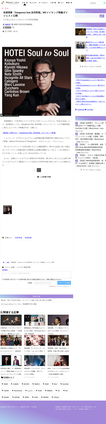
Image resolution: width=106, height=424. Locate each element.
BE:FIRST (25, 384)
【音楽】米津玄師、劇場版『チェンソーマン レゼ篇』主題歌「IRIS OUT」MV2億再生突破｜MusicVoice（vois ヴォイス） (89, 138)
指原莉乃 (36, 384)
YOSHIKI (5, 390)
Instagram (79, 109)
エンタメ (33, 2)
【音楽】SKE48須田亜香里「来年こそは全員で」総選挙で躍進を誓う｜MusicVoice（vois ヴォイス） (90, 163)
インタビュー (43, 2)
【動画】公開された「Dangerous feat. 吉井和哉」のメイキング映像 (29, 133)
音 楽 (24, 2)
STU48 (39, 390)
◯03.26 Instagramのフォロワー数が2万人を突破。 (90, 87)
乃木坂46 (14, 384)
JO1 (58, 390)
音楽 (8, 262)
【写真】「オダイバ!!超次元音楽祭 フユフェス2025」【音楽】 (89, 156)
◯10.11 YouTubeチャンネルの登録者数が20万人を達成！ (90, 97)
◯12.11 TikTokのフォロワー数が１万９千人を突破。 (90, 92)
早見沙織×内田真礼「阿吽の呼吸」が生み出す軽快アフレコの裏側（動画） (95, 57)
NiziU (54, 384)
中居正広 (55, 397)
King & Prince (17, 390)
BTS (65, 390)
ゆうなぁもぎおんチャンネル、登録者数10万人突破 (18, 304)
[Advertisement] (36, 39)
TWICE (35, 397)
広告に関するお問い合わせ (63, 409)
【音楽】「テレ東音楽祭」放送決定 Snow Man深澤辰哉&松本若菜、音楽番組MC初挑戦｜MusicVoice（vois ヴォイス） (89, 148)
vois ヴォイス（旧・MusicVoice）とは (84, 407)
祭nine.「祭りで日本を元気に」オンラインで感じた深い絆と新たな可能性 (26, 300)
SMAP (46, 384)
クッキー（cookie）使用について (83, 409)
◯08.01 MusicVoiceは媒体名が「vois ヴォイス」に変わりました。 (90, 103)
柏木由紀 (5, 397)
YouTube (89, 109)
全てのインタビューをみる (90, 66)
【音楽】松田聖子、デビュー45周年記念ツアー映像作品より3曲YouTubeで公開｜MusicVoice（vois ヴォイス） (89, 127)
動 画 (69, 2)
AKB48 (5, 384)
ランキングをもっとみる (91, 170)
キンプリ (29, 390)
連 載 (53, 2)
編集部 (7, 24)
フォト (61, 2)
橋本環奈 (45, 397)
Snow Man (65, 384)
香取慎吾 (48, 390)
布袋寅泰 (28, 238)
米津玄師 (16, 397)
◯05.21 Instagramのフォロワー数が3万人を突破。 (90, 81)
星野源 (26, 397)
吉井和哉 (18, 238)
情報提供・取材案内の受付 (63, 407)
